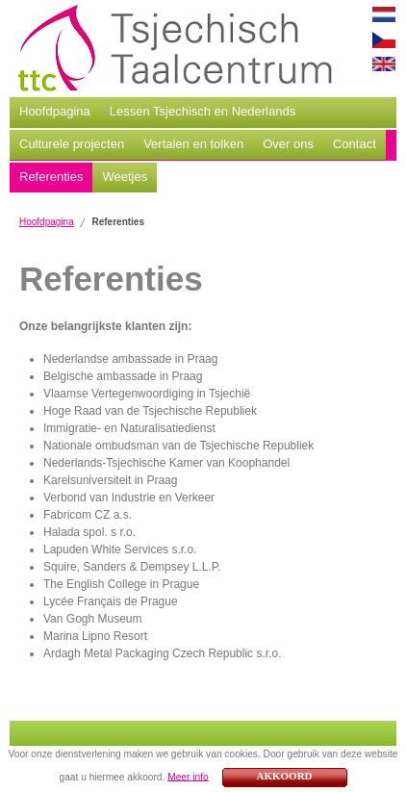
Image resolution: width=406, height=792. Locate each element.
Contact (354, 144)
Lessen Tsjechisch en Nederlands (202, 111)
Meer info (187, 776)
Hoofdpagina (54, 111)
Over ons (288, 144)
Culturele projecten (71, 144)
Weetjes (124, 176)
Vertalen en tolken (193, 144)
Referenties (51, 176)
